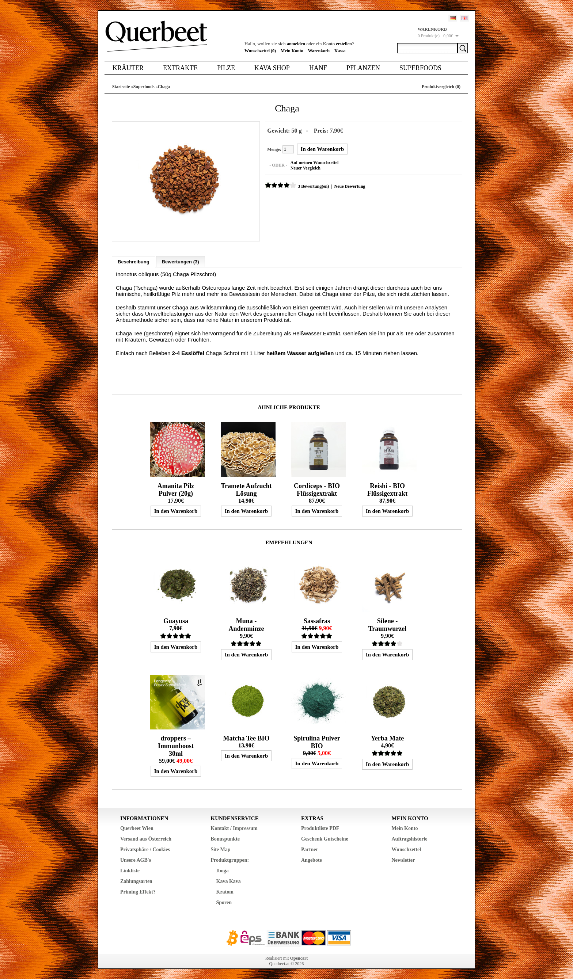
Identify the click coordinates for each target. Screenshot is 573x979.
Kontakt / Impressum (234, 827)
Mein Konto (292, 50)
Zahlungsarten (136, 880)
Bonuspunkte (225, 838)
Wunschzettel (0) (260, 50)
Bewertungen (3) (180, 260)
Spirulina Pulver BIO (316, 741)
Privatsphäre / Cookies (145, 848)
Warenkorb (319, 50)
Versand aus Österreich (145, 838)
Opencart (299, 957)
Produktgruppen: (230, 859)
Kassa (340, 50)
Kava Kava (228, 880)
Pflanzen (363, 68)
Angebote (311, 859)
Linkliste (130, 869)
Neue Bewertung (348, 185)
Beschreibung (133, 260)
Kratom (225, 891)
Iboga (222, 869)
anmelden (296, 43)
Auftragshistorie (410, 838)
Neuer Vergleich (304, 167)
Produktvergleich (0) (441, 86)
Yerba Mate (387, 737)
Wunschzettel (406, 848)
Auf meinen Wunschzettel (313, 162)
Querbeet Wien (136, 827)
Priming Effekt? (138, 891)
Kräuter (128, 68)
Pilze (226, 68)
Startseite (121, 86)
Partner (309, 848)
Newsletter (403, 859)
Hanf (318, 68)
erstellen (344, 43)
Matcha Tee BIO (246, 737)
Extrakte (180, 68)
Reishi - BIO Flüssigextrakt (387, 488)
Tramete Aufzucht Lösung (246, 488)
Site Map (221, 848)
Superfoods (420, 68)
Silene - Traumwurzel (387, 623)
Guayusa (175, 620)
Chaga (164, 86)
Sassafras (317, 620)
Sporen (224, 901)
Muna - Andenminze (246, 623)
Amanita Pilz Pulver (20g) (176, 488)
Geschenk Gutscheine (324, 838)
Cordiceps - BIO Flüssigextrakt (317, 488)
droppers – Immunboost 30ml (176, 745)
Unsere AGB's (135, 859)
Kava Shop (272, 68)
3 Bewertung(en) (312, 185)
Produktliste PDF (320, 827)
